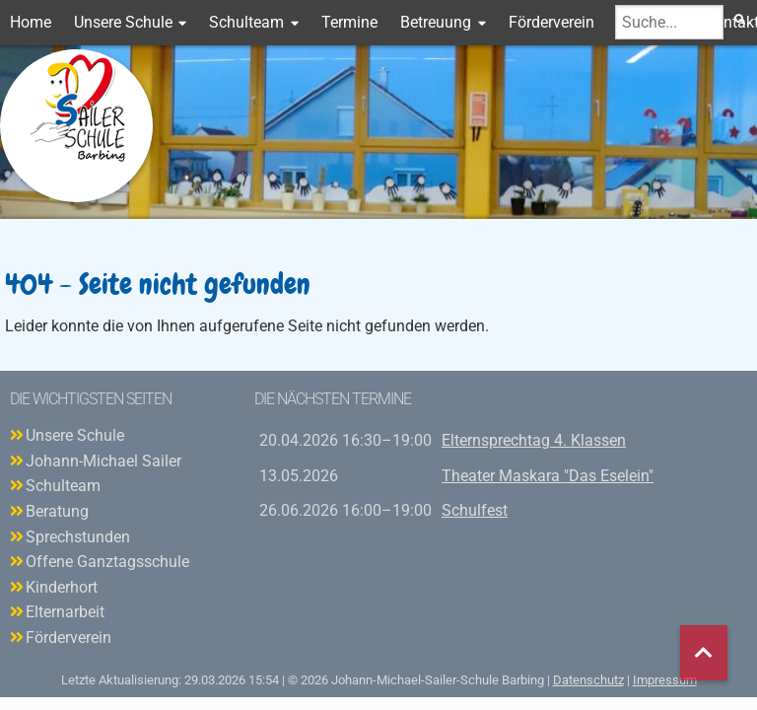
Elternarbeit (65, 612)
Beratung (57, 511)
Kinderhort (62, 587)
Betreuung (435, 22)
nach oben (703, 652)
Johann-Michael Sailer (103, 461)
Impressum (665, 680)
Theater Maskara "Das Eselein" (548, 475)
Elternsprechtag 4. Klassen (534, 440)
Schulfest (475, 510)
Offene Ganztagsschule (107, 561)
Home (30, 22)
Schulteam (246, 22)
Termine (349, 22)
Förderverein (551, 22)
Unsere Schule (123, 22)
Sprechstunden (78, 537)
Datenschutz (588, 680)
